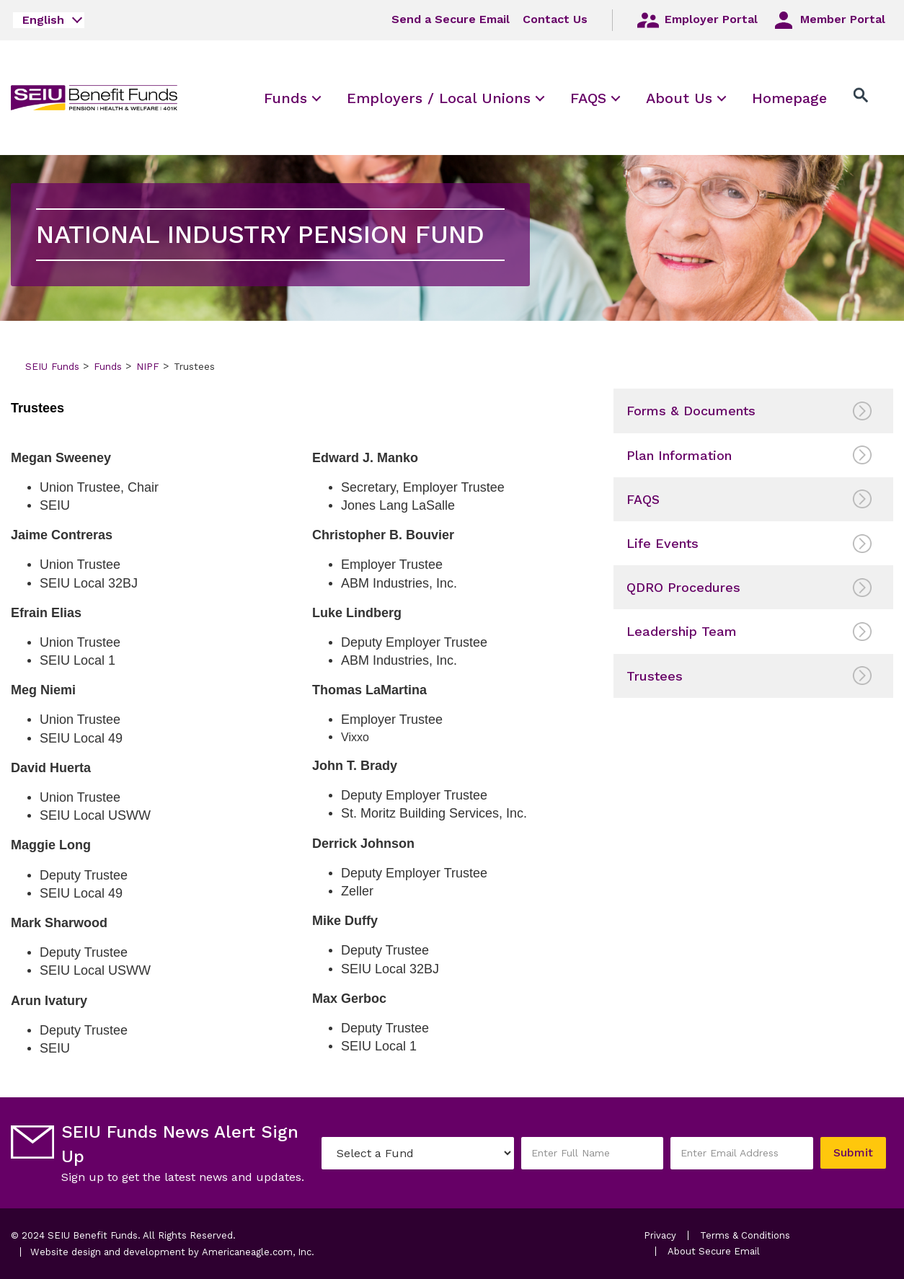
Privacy (660, 1235)
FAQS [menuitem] (643, 499)
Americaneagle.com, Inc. (258, 1252)
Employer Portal (696, 20)
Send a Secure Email (450, 19)
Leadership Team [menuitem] (681, 631)
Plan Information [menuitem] (679, 455)
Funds (108, 366)
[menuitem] (285, 97)
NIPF (147, 366)
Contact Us (555, 19)
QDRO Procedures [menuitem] (683, 587)
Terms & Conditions (745, 1235)
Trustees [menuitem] (654, 675)
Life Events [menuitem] (662, 543)
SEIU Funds (52, 366)
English (43, 20)
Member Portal (828, 20)
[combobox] (48, 20)
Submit (853, 1152)
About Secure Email (714, 1251)
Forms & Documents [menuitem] (690, 410)
